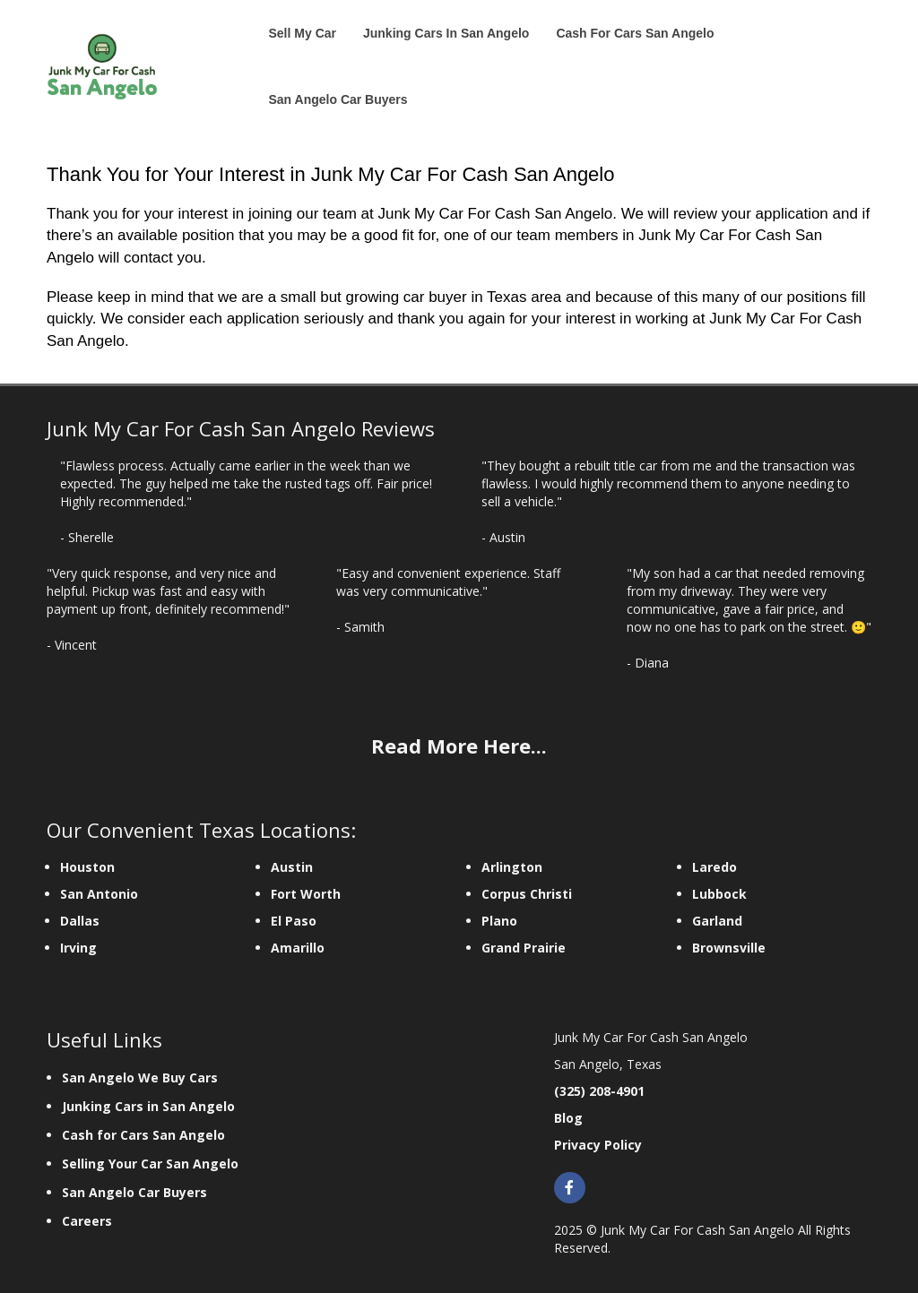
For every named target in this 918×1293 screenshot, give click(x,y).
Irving (78, 947)
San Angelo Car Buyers (134, 1192)
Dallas (80, 920)
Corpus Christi (526, 893)
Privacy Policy (598, 1144)
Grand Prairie (523, 947)
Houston (87, 866)
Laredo (714, 866)
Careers (89, 1220)
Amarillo (298, 947)
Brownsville (729, 947)
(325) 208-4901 (599, 1090)
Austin (292, 866)
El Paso (293, 920)
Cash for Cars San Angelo (143, 1134)
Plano (499, 920)
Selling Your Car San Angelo (150, 1163)
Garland (717, 920)
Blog (568, 1117)
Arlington (511, 866)
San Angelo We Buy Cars (140, 1077)
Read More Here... (459, 745)
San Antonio (99, 893)
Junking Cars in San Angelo (148, 1106)
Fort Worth (306, 893)
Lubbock (719, 893)
